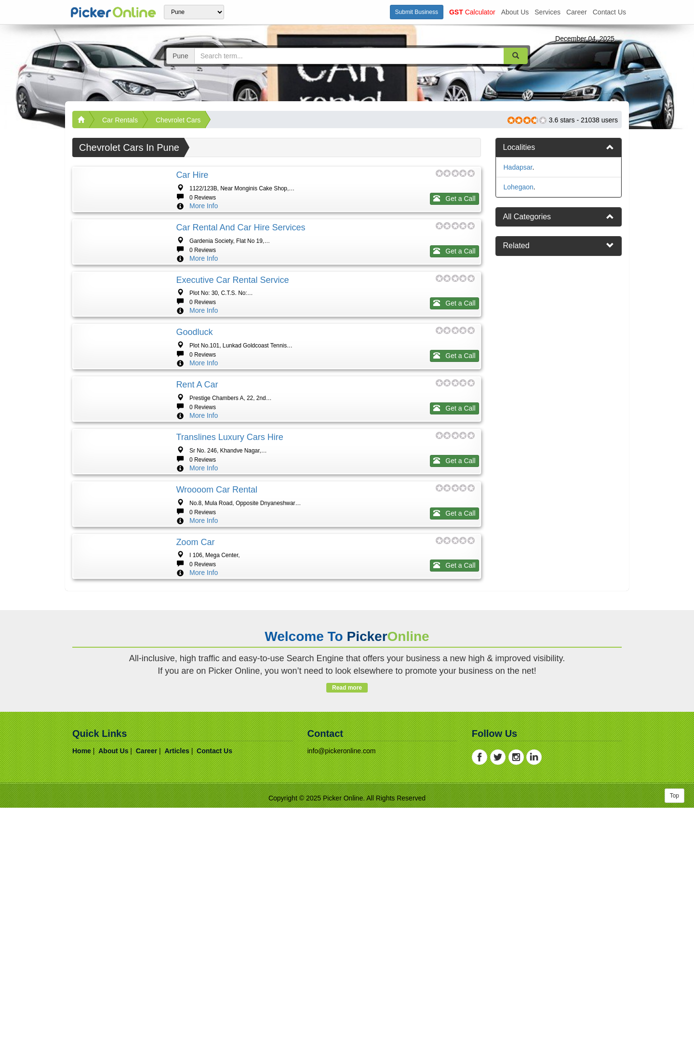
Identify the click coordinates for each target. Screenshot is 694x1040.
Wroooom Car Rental (216, 663)
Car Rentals (120, 120)
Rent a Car (197, 501)
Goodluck (194, 419)
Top (674, 1028)
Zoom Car (195, 745)
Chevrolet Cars (178, 120)
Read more (347, 920)
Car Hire (192, 175)
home (81, 983)
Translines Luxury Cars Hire (229, 582)
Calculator (472, 12)
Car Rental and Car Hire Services (240, 256)
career (576, 12)
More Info (203, 206)
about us (515, 12)
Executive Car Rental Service (232, 338)
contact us (609, 12)
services (547, 12)
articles (176, 983)
